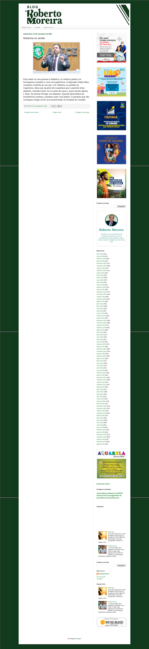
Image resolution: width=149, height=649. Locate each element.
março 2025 (100, 285)
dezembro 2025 (101, 263)
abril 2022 (100, 368)
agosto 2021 (100, 387)
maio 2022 (100, 365)
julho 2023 (100, 332)
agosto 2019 (100, 444)
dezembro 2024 (101, 292)
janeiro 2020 (100, 432)
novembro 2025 (101, 266)
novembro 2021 (101, 380)
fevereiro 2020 (101, 430)
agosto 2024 (100, 301)
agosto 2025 (100, 273)
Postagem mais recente (31, 112)
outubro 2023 (101, 325)
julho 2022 (100, 361)
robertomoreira (104, 574)
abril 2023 (100, 339)
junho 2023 (100, 335)
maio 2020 (100, 422)
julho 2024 (100, 304)
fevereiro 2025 (101, 287)
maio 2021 (100, 394)
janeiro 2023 (100, 346)
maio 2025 (100, 280)
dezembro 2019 (101, 434)
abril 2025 (100, 282)
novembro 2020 (101, 408)
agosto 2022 (100, 358)
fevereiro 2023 (101, 344)
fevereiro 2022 (101, 373)
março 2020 (100, 427)
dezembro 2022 (101, 349)
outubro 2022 (101, 354)
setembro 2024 (101, 299)
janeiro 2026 (100, 261)
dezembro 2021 (101, 377)
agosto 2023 (100, 330)
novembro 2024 (101, 294)
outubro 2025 (101, 268)
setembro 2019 (101, 441)
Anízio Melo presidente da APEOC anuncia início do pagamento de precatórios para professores (110, 495)
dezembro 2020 (101, 406)
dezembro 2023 (101, 320)
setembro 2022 (101, 356)
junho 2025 (100, 277)
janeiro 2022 (100, 375)
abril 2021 (100, 396)
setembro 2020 (101, 413)
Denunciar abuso (103, 484)
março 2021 (100, 399)
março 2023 (100, 342)
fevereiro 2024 (101, 316)
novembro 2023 (101, 323)
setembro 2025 (101, 270)
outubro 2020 (101, 411)
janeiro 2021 (100, 403)
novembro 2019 (101, 437)
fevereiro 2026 (101, 258)
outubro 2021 (101, 382)
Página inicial (26, 27)
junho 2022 (100, 363)
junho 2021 (100, 392)
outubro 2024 (101, 297)
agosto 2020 (100, 415)
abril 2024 (100, 311)
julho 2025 (100, 275)
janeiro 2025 (100, 289)
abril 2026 (100, 254)
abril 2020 (100, 425)
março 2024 (100, 313)
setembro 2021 (101, 384)
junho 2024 (100, 306)
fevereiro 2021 (101, 401)
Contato (37, 27)
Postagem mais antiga (82, 112)
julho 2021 (100, 389)
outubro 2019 (101, 439)
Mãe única (111, 532)
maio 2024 (100, 308)
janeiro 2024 (100, 318)
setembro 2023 (101, 327)
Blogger (78, 638)
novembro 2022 (101, 351)
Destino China (112, 546)
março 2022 (100, 370)
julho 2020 (100, 418)
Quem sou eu (49, 27)
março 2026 (100, 256)
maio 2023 (100, 337)
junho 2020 (100, 420)
